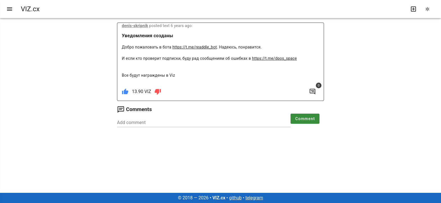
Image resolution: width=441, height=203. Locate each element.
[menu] (9, 9)
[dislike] (157, 91)
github (235, 197)
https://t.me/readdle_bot (194, 47)
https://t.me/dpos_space (274, 58)
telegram (254, 197)
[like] (125, 91)
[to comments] (312, 91)
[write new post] (413, 9)
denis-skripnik (135, 25)
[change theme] (429, 9)
